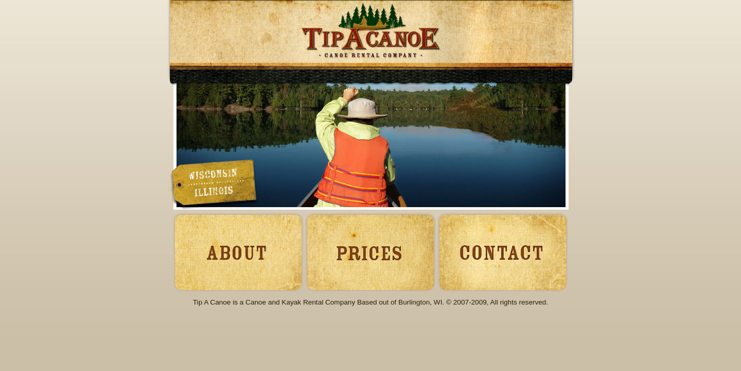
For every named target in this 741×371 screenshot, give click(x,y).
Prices (370, 251)
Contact (504, 251)
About (235, 251)
